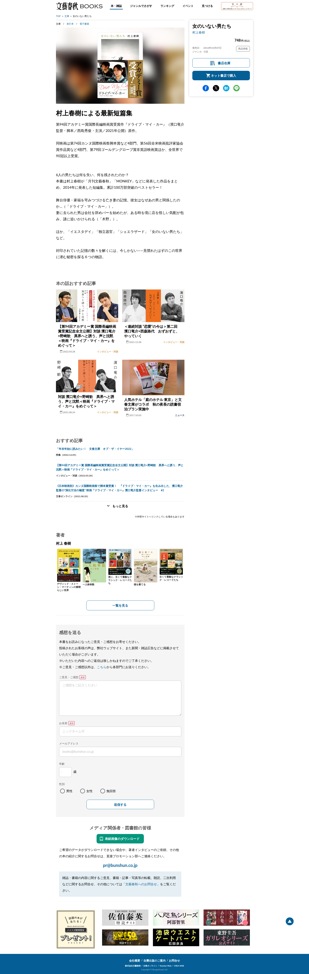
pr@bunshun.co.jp (120, 865)
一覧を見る (120, 605)
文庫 (66, 16)
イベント (188, 5)
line (236, 88)
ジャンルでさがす (141, 5)
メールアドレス (68, 743)
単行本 (70, 23)
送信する (120, 804)
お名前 (63, 723)
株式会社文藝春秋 (133, 966)
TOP (58, 16)
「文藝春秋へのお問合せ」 (141, 884)
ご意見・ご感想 (68, 677)
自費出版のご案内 (154, 960)
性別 (62, 784)
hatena (226, 88)
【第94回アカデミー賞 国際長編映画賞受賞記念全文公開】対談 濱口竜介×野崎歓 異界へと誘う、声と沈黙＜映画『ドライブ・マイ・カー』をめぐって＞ (119, 467)
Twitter (216, 88)
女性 (89, 791)
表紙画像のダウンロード (122, 838)
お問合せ (174, 960)
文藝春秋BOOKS (79, 6)
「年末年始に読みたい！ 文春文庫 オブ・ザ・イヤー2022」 (95, 448)
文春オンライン (150, 966)
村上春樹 (198, 32)
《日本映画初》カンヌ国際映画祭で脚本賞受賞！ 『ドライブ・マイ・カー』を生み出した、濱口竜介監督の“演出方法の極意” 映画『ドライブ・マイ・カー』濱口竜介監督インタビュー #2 (119, 488)
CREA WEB (179, 966)
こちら (101, 667)
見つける (207, 5)
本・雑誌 (116, 5)
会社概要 (134, 960)
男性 (69, 791)
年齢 (62, 763)
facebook (206, 88)
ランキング (167, 5)
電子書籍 (84, 23)
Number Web (165, 966)
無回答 (111, 791)
